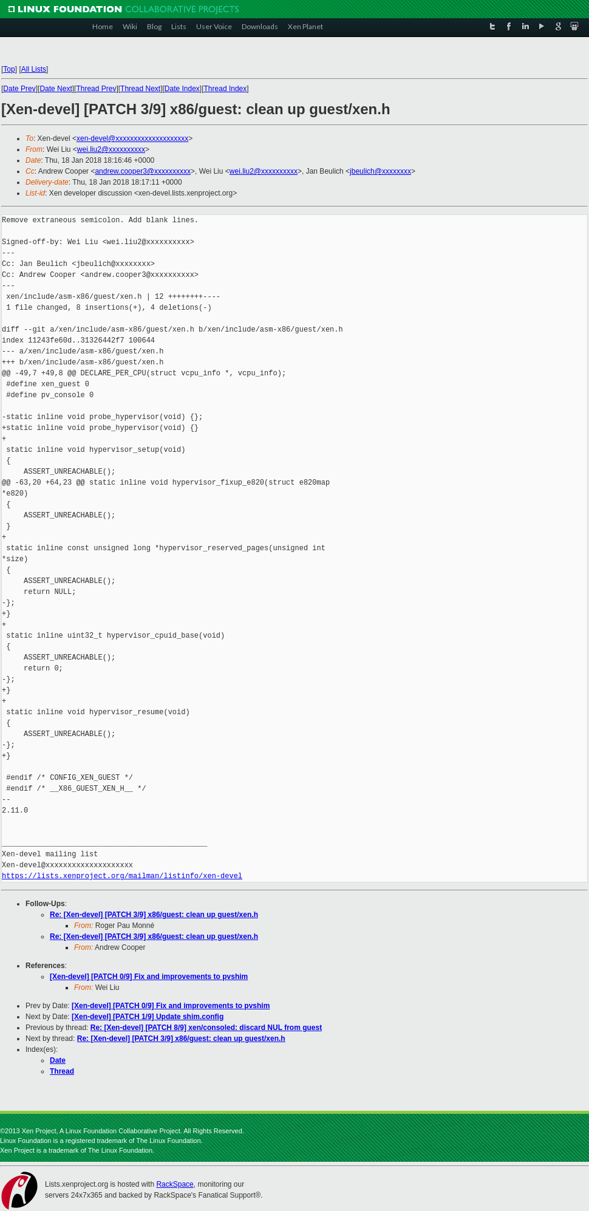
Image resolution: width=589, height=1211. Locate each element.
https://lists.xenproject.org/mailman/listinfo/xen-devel (122, 876)
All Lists (33, 69)
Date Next (55, 88)
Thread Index (225, 88)
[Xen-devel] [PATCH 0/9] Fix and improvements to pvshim (149, 976)
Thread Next (140, 88)
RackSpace (174, 1184)
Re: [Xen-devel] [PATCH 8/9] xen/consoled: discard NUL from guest (206, 1027)
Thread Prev (96, 88)
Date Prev (19, 88)
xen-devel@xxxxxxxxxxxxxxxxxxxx (132, 138)
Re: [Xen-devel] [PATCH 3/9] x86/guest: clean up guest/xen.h (154, 914)
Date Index (182, 88)
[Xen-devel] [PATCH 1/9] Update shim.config (147, 1016)
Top (9, 69)
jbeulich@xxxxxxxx (380, 171)
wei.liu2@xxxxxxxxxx (111, 149)
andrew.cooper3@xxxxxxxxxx (143, 171)
